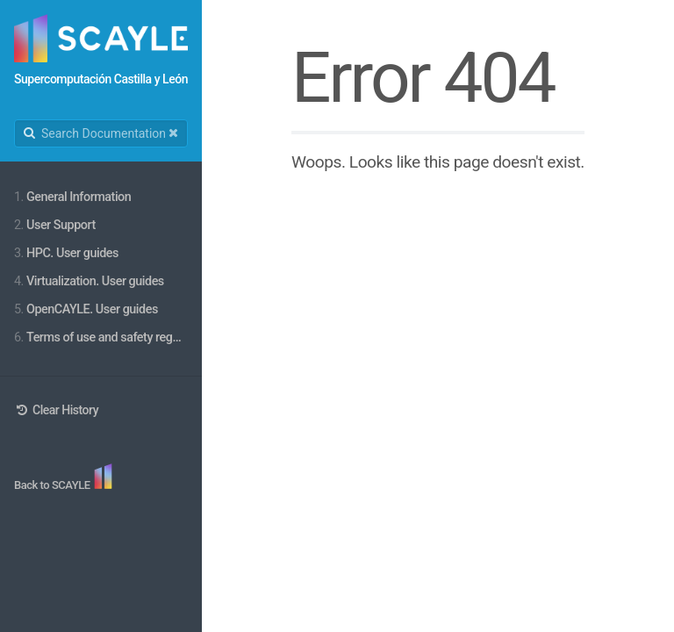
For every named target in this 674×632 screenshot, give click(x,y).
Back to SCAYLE (53, 485)
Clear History (56, 410)
